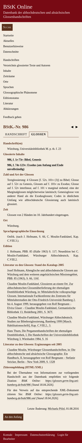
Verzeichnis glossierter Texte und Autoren (26, 65)
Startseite (8, 35)
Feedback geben (12, 117)
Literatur (8, 103)
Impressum (21, 434)
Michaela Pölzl (56, 408)
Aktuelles (8, 40)
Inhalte (7, 70)
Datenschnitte (11, 51)
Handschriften (11, 60)
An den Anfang (13, 416)
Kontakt (7, 434)
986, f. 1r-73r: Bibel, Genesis (24, 159)
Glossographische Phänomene (20, 92)
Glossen (38, 134)
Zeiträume (9, 76)
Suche (7, 27)
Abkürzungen (10, 108)
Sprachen (8, 87)
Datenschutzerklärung (42, 434)
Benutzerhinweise (13, 46)
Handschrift (16, 134)
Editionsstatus (11, 97)
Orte (5, 81)
